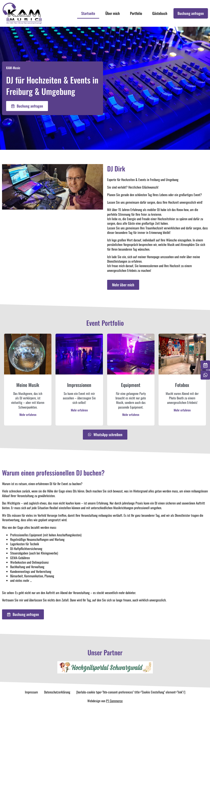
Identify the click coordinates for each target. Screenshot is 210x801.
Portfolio (136, 13)
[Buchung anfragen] (205, 365)
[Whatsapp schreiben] (205, 375)
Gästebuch (159, 13)
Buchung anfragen (191, 13)
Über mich (112, 13)
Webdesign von (105, 700)
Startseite (88, 13)
